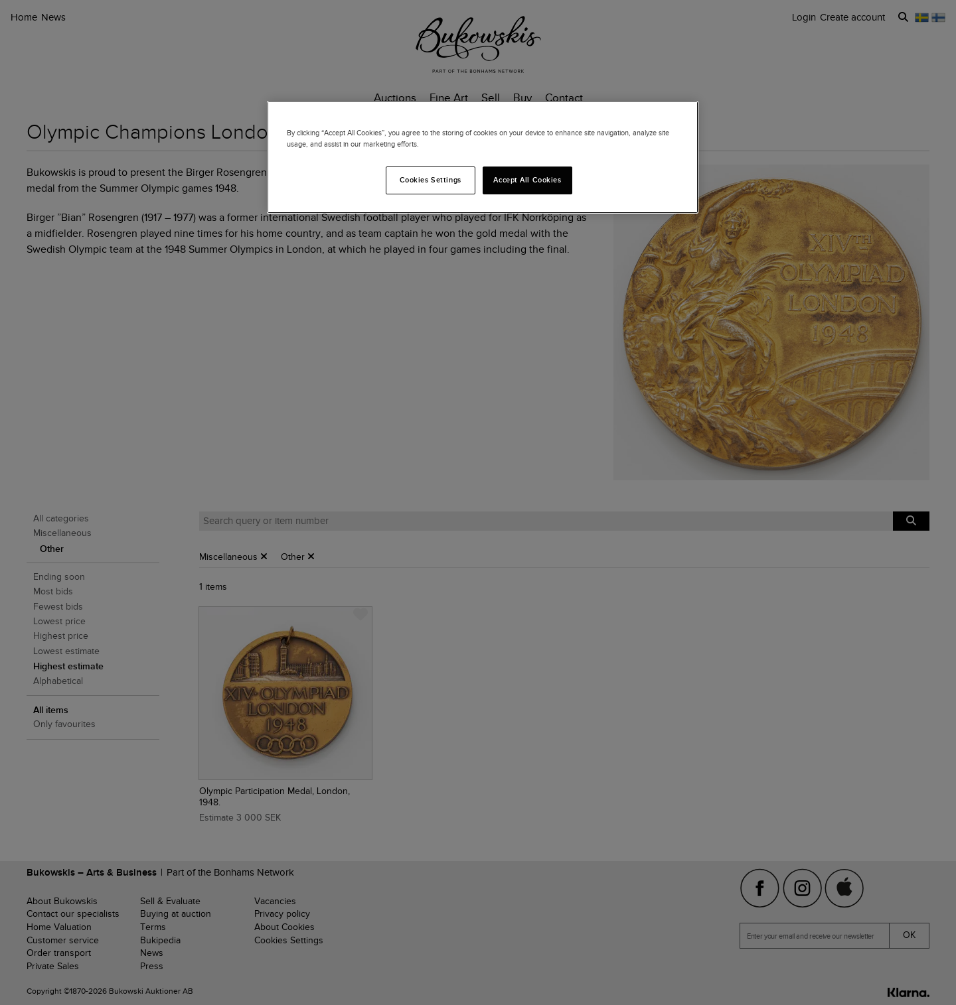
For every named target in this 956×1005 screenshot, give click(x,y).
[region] (482, 157)
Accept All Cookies (527, 180)
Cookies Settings (430, 180)
